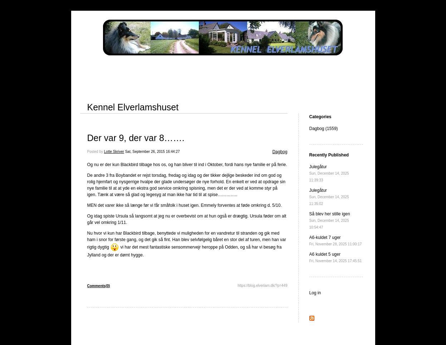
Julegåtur (329, 173)
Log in (315, 292)
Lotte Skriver (114, 152)
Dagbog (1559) (323, 128)
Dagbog (279, 151)
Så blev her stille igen (329, 220)
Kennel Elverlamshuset (133, 107)
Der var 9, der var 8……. (136, 138)
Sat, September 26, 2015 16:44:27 (152, 152)
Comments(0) (98, 286)
